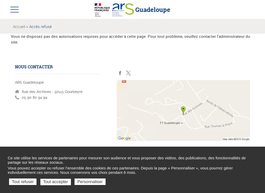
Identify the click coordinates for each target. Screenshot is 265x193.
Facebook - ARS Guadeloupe (120, 73)
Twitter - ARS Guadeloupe (128, 73)
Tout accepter (55, 182)
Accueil (19, 26)
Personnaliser (90, 182)
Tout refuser (23, 182)
